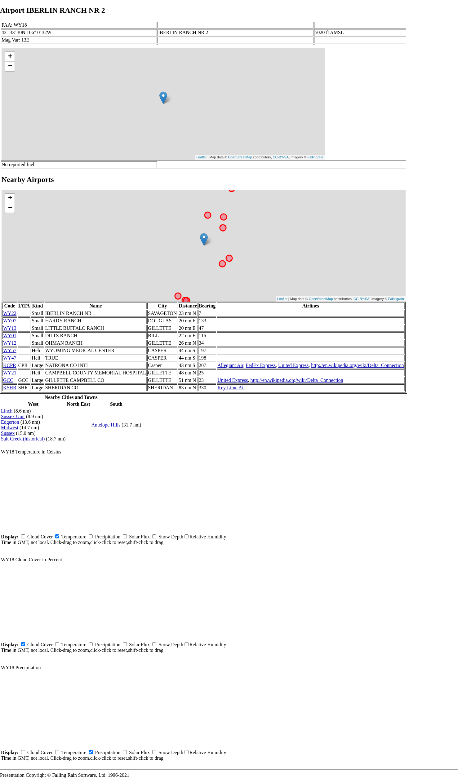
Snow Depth (170, 536)
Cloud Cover (40, 536)
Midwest (9, 427)
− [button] (10, 66)
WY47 (9, 357)
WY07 (9, 320)
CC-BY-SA (281, 157)
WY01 (9, 335)
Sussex (8, 433)
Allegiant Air (230, 365)
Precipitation (107, 536)
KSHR (9, 387)
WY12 (9, 343)
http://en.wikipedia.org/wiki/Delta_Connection (357, 365)
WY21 (9, 372)
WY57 (9, 350)
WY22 (9, 313)
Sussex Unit (13, 416)
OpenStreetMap (240, 157)
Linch (6, 410)
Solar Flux (139, 536)
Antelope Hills (106, 424)
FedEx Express (261, 365)
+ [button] (10, 56)
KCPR (9, 365)
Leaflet (201, 157)
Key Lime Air (231, 387)
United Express (293, 365)
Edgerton (10, 422)
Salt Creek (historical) (23, 438)
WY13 (9, 328)
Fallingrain (315, 157)
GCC (8, 380)
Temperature (74, 536)
